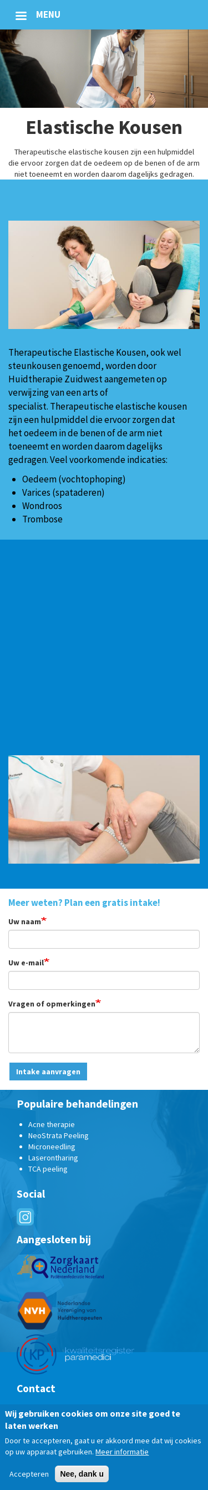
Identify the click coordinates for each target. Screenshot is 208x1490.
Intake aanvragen (48, 1072)
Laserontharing (53, 1158)
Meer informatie (122, 1452)
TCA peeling (48, 1169)
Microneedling (51, 1147)
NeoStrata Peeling (58, 1135)
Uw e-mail (26, 963)
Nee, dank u (82, 1474)
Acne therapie (51, 1124)
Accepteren (29, 1474)
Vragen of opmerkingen (51, 1004)
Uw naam (24, 921)
